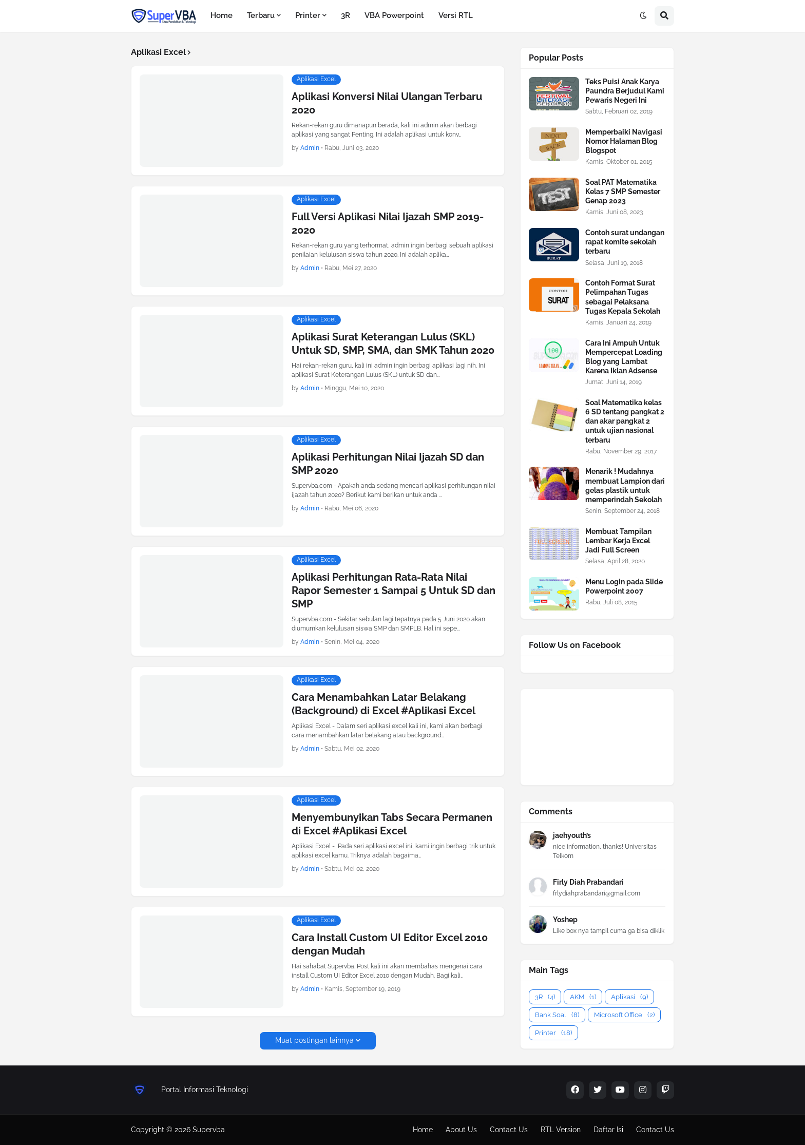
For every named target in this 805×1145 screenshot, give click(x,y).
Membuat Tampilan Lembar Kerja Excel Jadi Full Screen (618, 540)
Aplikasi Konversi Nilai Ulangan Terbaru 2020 (387, 103)
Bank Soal (557, 1015)
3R (545, 997)
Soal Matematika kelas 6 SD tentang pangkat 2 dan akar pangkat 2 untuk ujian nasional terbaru (624, 421)
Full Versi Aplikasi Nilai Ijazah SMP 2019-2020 (388, 223)
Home (423, 1129)
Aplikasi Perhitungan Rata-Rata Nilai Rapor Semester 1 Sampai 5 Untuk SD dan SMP (393, 590)
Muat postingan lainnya (314, 1040)
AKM (583, 997)
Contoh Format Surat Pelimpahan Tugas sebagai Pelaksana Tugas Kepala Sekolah (622, 297)
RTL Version (561, 1129)
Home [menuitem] (221, 15)
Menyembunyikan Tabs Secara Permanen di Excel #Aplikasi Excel (392, 824)
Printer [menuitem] (307, 15)
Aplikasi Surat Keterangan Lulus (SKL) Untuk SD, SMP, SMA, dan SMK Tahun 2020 (393, 343)
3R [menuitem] (345, 15)
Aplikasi (629, 997)
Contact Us (509, 1129)
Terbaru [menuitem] (261, 15)
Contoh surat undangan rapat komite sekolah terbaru (624, 241)
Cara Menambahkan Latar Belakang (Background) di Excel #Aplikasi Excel (383, 704)
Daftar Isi (608, 1129)
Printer (553, 1033)
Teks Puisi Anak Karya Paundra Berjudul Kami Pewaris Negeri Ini (624, 91)
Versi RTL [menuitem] (455, 15)
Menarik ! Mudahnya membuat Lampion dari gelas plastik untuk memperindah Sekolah (625, 485)
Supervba (209, 1129)
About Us (461, 1129)
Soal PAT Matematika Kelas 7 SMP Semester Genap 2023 (622, 191)
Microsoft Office (624, 1015)
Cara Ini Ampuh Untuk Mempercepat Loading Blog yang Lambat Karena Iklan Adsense (623, 357)
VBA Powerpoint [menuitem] (394, 15)
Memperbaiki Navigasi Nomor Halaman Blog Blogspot (623, 141)
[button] (643, 16)
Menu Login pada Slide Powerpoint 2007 (624, 586)
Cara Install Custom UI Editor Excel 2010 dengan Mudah (390, 944)
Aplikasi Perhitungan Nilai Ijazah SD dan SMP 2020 (388, 463)
